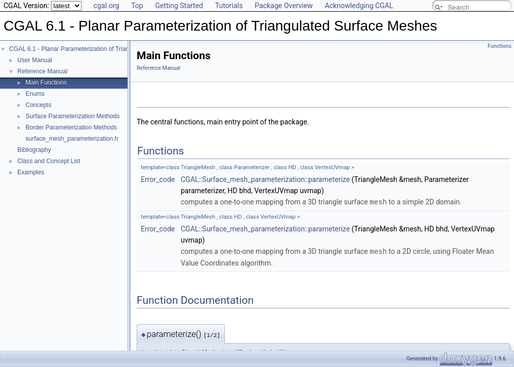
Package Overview (283, 6)
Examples (30, 172)
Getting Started (179, 6)
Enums (34, 93)
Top (137, 6)
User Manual (34, 60)
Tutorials (229, 6)
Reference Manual (42, 71)
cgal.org (106, 6)
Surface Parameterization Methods (72, 116)
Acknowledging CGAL (359, 6)
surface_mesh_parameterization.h (71, 138)
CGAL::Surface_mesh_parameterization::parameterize (265, 179)
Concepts (38, 105)
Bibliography (34, 149)
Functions (499, 46)
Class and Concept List (48, 161)
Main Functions (46, 82)
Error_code (158, 179)
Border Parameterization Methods (71, 127)
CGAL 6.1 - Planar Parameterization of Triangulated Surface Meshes (102, 49)
